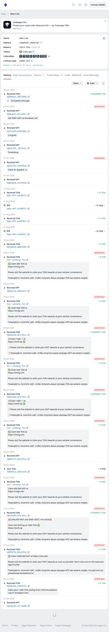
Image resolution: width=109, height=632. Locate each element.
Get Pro (17, 28)
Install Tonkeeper (63, 625)
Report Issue (46, 625)
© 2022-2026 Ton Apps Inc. (94, 625)
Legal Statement (29, 625)
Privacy (14, 625)
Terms (5, 625)
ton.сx (28, 65)
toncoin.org (37, 65)
